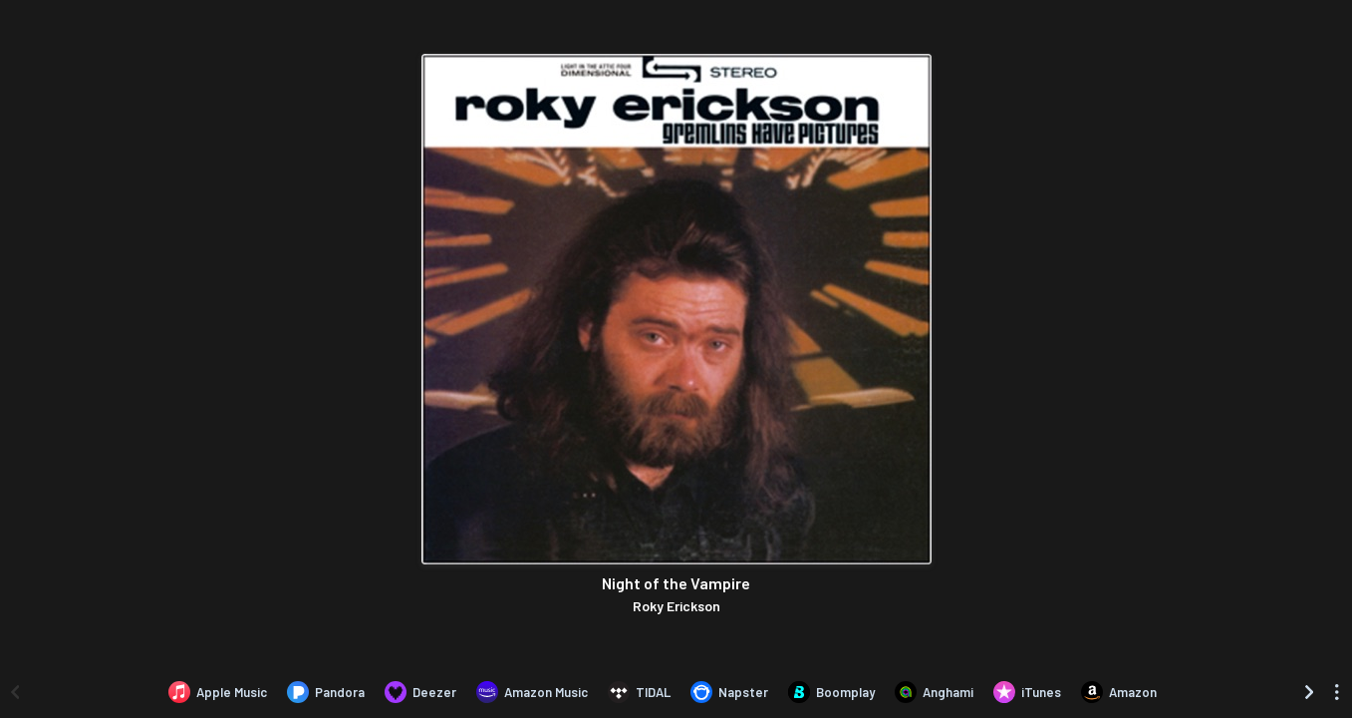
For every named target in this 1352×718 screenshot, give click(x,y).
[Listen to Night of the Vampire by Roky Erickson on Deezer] (420, 692)
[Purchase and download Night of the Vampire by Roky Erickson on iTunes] (1027, 692)
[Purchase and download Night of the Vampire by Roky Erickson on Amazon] (1119, 692)
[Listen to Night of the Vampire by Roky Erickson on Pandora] (326, 692)
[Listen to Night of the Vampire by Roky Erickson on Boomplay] (831, 692)
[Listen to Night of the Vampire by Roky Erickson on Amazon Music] (532, 692)
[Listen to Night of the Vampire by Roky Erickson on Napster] (729, 692)
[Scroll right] (1309, 692)
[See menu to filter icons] (1337, 692)
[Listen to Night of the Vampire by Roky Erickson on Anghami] (934, 692)
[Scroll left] (15, 692)
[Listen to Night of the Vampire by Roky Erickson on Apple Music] (217, 692)
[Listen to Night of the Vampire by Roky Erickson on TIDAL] (639, 692)
